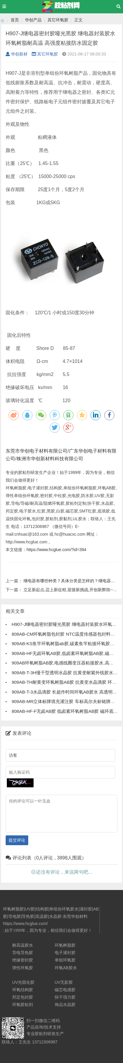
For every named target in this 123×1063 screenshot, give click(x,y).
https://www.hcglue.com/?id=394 (56, 549)
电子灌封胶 (65, 952)
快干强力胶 (65, 997)
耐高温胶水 (22, 945)
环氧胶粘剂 (22, 1004)
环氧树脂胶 (65, 945)
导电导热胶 (22, 952)
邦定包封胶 (22, 997)
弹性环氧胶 (22, 967)
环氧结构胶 (22, 989)
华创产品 (33, 20)
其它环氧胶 (58, 20)
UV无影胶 (64, 982)
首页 (15, 20)
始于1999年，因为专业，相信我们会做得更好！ (48, 930)
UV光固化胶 (23, 982)
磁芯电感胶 (65, 989)
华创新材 (17, 54)
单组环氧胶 (65, 960)
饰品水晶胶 (65, 1004)
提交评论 (17, 840)
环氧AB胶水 (66, 967)
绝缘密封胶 (22, 960)
